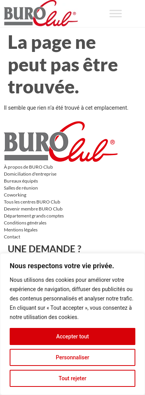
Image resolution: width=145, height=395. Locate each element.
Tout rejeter (73, 378)
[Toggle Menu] (115, 13)
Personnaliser (72, 357)
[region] (72, 324)
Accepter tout (72, 336)
